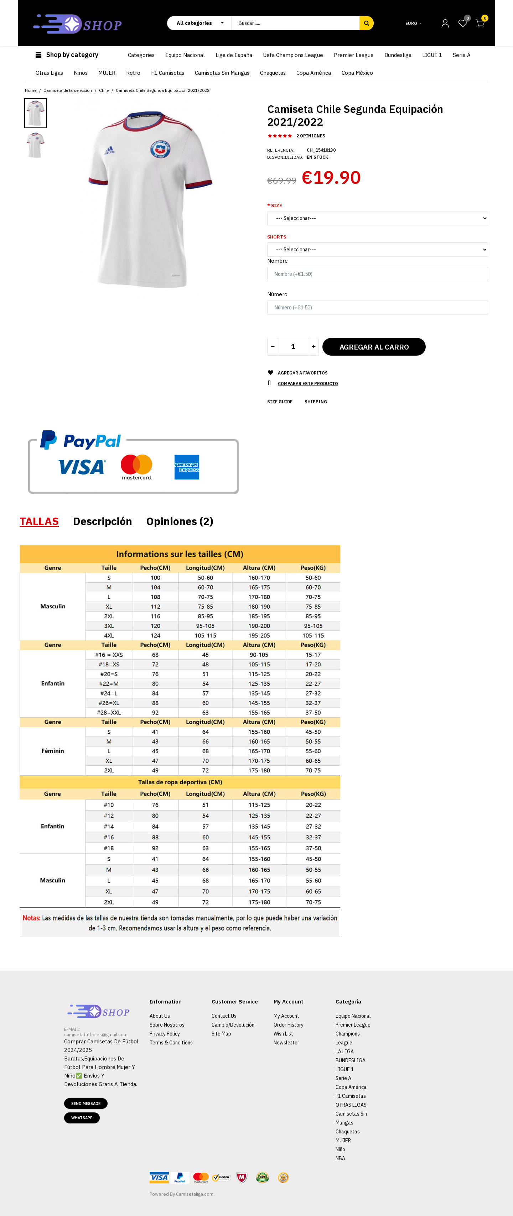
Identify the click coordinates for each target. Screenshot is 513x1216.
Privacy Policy (165, 1034)
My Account (286, 1016)
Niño (340, 1149)
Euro (411, 23)
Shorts (276, 237)
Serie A (343, 1078)
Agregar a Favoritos (303, 372)
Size (276, 206)
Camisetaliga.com (194, 1194)
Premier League (353, 1025)
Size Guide (279, 401)
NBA (340, 1158)
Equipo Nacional (353, 1016)
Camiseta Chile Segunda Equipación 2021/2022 (162, 90)
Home (30, 90)
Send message (85, 1103)
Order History (289, 1025)
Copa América (351, 1087)
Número (277, 294)
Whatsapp (82, 1117)
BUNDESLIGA (351, 1060)
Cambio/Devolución (233, 1025)
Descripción (102, 521)
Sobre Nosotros (167, 1025)
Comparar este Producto (308, 383)
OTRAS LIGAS (351, 1105)
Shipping (316, 401)
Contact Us (224, 1016)
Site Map (221, 1034)
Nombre (277, 260)
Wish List (283, 1034)
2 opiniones (310, 135)
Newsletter (286, 1042)
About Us (160, 1016)
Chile (104, 90)
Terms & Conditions (171, 1042)
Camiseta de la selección (67, 90)
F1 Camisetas (351, 1096)
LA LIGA (345, 1051)
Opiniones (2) (179, 521)
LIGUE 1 (345, 1069)
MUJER (343, 1140)
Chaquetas (348, 1131)
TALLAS (39, 521)
